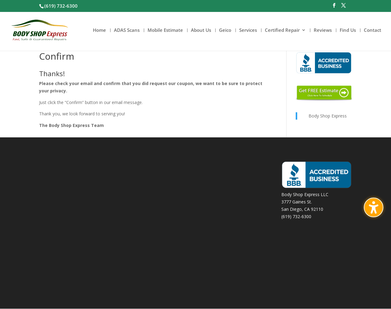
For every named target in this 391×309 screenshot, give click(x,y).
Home (99, 30)
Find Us (348, 30)
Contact (372, 30)
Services (248, 30)
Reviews (323, 30)
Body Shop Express (328, 116)
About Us (201, 30)
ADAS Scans (127, 30)
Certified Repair (282, 30)
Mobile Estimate (165, 30)
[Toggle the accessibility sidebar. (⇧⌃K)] (373, 207)
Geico (225, 30)
